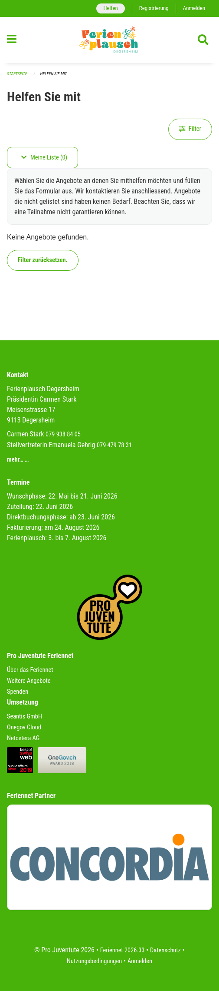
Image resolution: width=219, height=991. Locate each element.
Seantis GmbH (24, 716)
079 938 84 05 (63, 434)
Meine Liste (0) (44, 157)
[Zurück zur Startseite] (109, 40)
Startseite (17, 73)
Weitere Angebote (29, 681)
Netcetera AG (23, 738)
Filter (190, 129)
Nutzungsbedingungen (94, 961)
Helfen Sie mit (53, 73)
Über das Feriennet (30, 670)
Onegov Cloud (24, 727)
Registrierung (154, 8)
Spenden (17, 691)
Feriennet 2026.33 (122, 950)
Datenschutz (165, 950)
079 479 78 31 (114, 445)
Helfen (110, 8)
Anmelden (194, 8)
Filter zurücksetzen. (43, 260)
